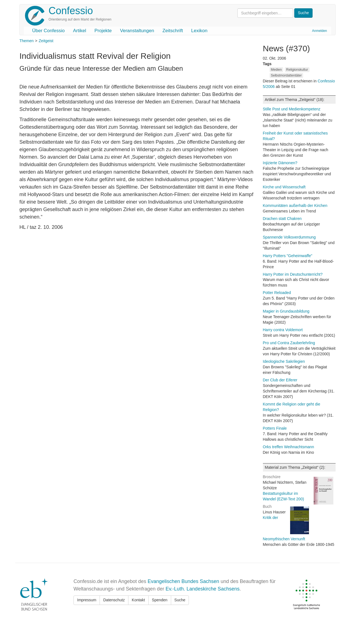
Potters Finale (275, 428)
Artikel (79, 30)
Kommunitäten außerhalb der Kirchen (295, 205)
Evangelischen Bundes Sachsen (183, 581)
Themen (26, 41)
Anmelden (319, 31)
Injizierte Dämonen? (280, 163)
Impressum (86, 600)
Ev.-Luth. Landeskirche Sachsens (203, 589)
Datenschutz (114, 600)
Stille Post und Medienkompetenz (292, 109)
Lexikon (199, 30)
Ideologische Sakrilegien (284, 361)
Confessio (71, 10)
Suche (180, 600)
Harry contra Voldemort (283, 330)
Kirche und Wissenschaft (284, 187)
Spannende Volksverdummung (289, 237)
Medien (276, 70)
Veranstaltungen (137, 30)
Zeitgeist (46, 41)
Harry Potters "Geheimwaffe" (288, 256)
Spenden (160, 600)
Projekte (102, 30)
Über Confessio (48, 30)
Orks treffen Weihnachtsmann (288, 447)
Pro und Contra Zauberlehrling (289, 343)
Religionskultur (297, 70)
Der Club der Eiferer (280, 380)
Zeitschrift (173, 30)
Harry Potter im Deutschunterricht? (293, 274)
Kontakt (138, 600)
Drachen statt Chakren (282, 218)
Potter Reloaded (277, 292)
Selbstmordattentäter (286, 75)
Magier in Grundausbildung (286, 311)
